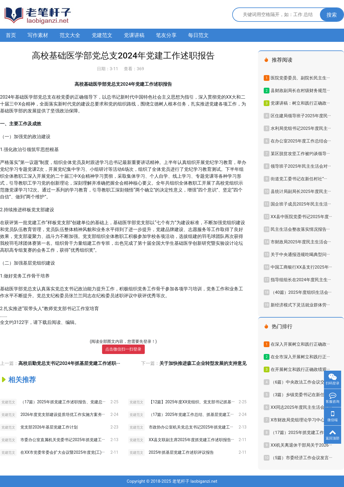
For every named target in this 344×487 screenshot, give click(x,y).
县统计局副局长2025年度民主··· (301, 191)
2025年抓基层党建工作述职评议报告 (181, 452)
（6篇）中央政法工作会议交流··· (301, 382)
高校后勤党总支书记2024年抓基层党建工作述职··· (69, 363)
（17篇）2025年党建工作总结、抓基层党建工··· (191, 414)
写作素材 (38, 35)
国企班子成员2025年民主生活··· (301, 204)
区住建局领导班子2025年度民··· (301, 115)
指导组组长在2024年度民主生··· (301, 279)
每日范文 (198, 35)
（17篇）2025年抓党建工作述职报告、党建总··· (62, 402)
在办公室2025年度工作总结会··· (301, 141)
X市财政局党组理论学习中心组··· (302, 420)
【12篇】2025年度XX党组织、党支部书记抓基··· (192, 402)
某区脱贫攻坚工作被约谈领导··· (300, 153)
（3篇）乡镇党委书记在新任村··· (301, 394)
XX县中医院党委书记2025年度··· (301, 216)
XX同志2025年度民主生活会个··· (301, 407)
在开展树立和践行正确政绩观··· (300, 369)
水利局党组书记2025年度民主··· (301, 128)
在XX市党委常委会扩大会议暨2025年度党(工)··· (62, 452)
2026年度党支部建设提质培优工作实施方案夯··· (62, 414)
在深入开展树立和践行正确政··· (300, 344)
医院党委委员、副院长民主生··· (300, 78)
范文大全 (70, 35)
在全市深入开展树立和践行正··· (300, 356)
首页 (11, 35)
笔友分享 (166, 35)
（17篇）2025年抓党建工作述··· (301, 432)
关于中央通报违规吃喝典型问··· (300, 254)
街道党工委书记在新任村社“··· (299, 178)
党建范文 (102, 35)
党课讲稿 (134, 35)
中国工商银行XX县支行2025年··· (301, 267)
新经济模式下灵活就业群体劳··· (300, 305)
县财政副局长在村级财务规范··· (300, 90)
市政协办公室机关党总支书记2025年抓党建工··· (191, 427)
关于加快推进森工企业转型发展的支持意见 (203, 363)
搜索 (332, 15)
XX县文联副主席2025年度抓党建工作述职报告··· (191, 439)
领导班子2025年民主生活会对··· (301, 166)
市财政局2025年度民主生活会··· (301, 242)
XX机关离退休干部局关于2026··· (301, 445)
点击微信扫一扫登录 (123, 349)
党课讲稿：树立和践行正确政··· (300, 103)
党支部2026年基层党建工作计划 (48, 427)
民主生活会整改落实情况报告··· (300, 229)
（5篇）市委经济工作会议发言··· (301, 457)
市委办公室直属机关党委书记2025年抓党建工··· (62, 439)
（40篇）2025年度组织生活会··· (301, 292)
